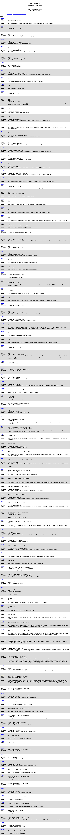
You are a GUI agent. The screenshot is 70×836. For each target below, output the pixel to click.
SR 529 (2, 788)
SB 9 (2, 458)
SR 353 (2, 381)
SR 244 (2, 714)
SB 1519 (2, 223)
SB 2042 (2, 272)
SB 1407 (2, 177)
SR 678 (2, 815)
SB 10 (2, 469)
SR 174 (2, 693)
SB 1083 (2, 147)
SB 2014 (2, 251)
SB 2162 (2, 316)
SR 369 (2, 748)
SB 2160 (2, 303)
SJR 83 (2, 351)
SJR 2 (2, 645)
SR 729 (2, 829)
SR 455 (2, 388)
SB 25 (2, 520)
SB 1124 (2, 154)
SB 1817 (2, 572)
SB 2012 (2, 597)
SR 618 (2, 795)
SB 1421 (2, 552)
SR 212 (2, 707)
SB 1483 (2, 559)
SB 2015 (2, 258)
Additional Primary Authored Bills (19, 14)
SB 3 (2, 416)
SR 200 (2, 700)
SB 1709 (2, 230)
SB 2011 (2, 587)
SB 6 (2, 434)
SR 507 (2, 395)
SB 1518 (2, 215)
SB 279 (2, 26)
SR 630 (2, 802)
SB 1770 (2, 236)
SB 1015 (2, 107)
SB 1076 (2, 139)
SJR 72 (2, 345)
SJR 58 (2, 665)
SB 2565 (2, 629)
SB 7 (2, 442)
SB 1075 (2, 131)
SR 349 (2, 374)
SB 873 (2, 84)
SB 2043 (2, 280)
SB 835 (2, 77)
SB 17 (2, 485)
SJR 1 (2, 637)
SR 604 (2, 408)
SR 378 (2, 754)
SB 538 (2, 46)
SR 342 (2, 727)
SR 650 (2, 809)
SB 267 (2, 18)
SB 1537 (2, 566)
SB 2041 (2, 265)
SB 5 (2, 426)
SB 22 (2, 501)
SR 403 (2, 768)
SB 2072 (2, 613)
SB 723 (2, 537)
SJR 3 (2, 653)
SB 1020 (2, 123)
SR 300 (2, 361)
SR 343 (2, 734)
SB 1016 (2, 115)
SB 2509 (2, 331)
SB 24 (2, 510)
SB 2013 (2, 605)
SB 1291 (2, 170)
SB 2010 (2, 579)
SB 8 (2, 450)
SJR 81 (2, 675)
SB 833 (2, 62)
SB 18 (2, 493)
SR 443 (2, 775)
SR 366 (2, 741)
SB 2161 (2, 309)
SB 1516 (2, 199)
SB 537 (2, 39)
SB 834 (2, 70)
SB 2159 (2, 296)
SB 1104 (2, 544)
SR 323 (2, 368)
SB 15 (2, 477)
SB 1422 (2, 184)
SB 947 (2, 97)
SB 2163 (2, 323)
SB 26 (2, 529)
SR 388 (2, 761)
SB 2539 (2, 621)
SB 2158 (2, 288)
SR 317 (2, 720)
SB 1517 (2, 207)
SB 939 (2, 91)
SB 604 (2, 54)
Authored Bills (9, 14)
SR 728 (2, 822)
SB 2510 (2, 338)
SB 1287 (2, 162)
